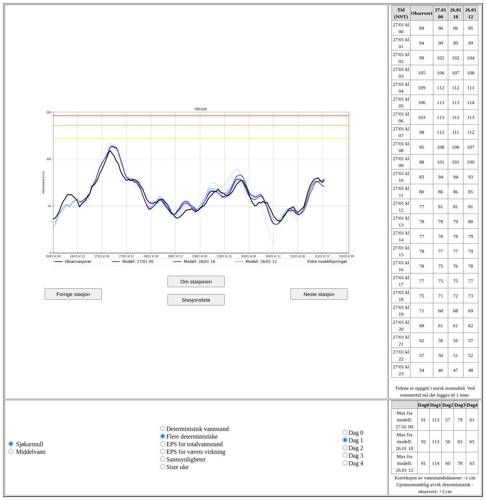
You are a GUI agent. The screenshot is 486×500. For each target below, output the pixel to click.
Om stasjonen (196, 282)
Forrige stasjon (73, 294)
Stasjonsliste (196, 300)
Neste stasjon (319, 294)
